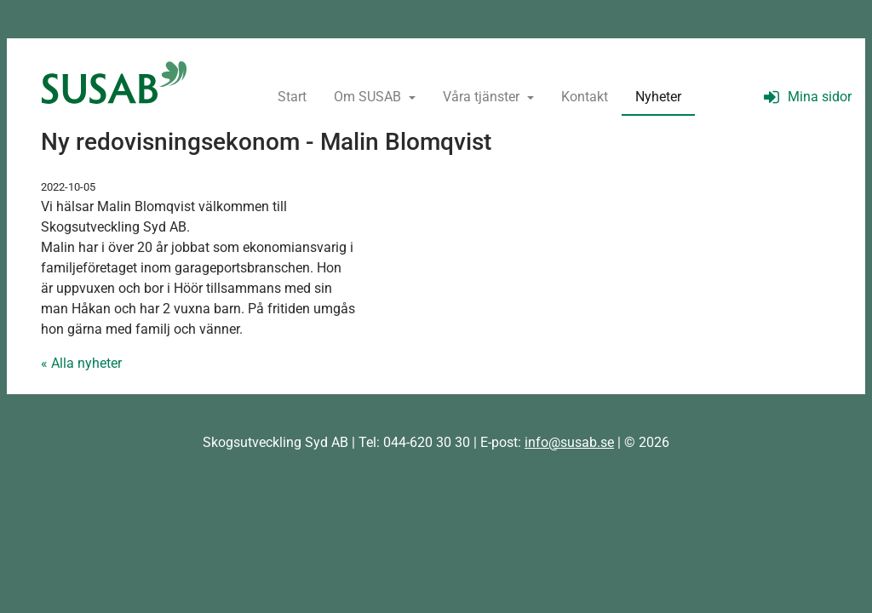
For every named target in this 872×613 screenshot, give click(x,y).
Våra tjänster (483, 97)
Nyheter (658, 97)
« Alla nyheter (81, 363)
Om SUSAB (369, 97)
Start (292, 97)
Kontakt (584, 97)
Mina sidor (805, 97)
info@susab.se (569, 442)
